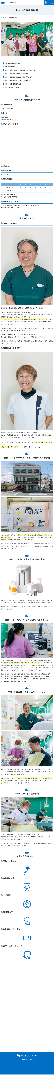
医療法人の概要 (7, 977)
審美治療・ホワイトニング (11, 1047)
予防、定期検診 (7, 1024)
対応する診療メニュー (12, 87)
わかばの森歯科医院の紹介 (13, 63)
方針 (3, 982)
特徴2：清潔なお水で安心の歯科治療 (16, 74)
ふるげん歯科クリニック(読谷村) (14, 1005)
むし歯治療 (6, 1029)
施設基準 (5, 995)
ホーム (2, 17)
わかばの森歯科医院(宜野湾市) (13, 1010)
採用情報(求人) (7, 991)
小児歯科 (5, 1033)
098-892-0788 (5, 174)
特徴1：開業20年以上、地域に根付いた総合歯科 (20, 70)
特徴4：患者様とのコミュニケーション (17, 81)
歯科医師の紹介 (10, 67)
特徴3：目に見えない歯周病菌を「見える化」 (19, 77)
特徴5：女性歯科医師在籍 (13, 84)
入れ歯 (4, 1043)
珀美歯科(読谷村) (8, 1014)
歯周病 (4, 1038)
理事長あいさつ (7, 986)
